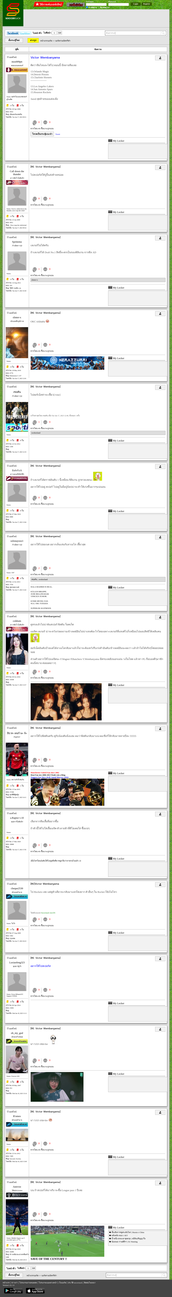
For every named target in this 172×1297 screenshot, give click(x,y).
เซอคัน (17, 392)
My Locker (116, 140)
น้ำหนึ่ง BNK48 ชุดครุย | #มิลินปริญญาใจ (129, 1238)
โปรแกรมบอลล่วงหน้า (48, 1283)
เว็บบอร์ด (62, 1283)
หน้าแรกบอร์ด (46, 41)
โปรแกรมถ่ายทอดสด (28, 1283)
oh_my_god (17, 1033)
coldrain (17, 621)
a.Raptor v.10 (17, 817)
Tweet (57, 134)
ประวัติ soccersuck (75, 1283)
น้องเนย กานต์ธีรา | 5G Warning (124, 1242)
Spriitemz (17, 241)
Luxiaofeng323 (17, 962)
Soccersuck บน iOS (48, 913)
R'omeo (17, 1116)
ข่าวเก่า (14, 1283)
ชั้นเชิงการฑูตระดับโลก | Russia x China (128, 1232)
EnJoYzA (17, 470)
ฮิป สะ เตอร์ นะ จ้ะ (17, 733)
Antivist (17, 1186)
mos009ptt (17, 61)
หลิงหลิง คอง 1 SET (120, 1235)
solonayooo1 (17, 541)
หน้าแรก (6, 1283)
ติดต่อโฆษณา (90, 1283)
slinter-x (34, 280)
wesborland (35, 433)
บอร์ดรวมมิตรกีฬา (62, 41)
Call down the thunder (17, 173)
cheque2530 (17, 888)
